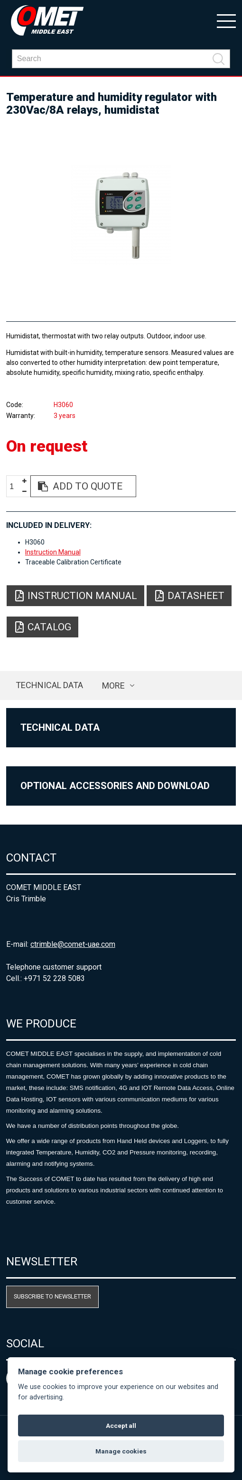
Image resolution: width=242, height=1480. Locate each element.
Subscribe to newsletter (52, 1296)
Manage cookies (121, 1451)
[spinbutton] (15, 486)
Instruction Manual (53, 552)
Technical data (49, 685)
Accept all (121, 1425)
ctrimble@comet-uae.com (72, 944)
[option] (121, 215)
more (113, 685)
